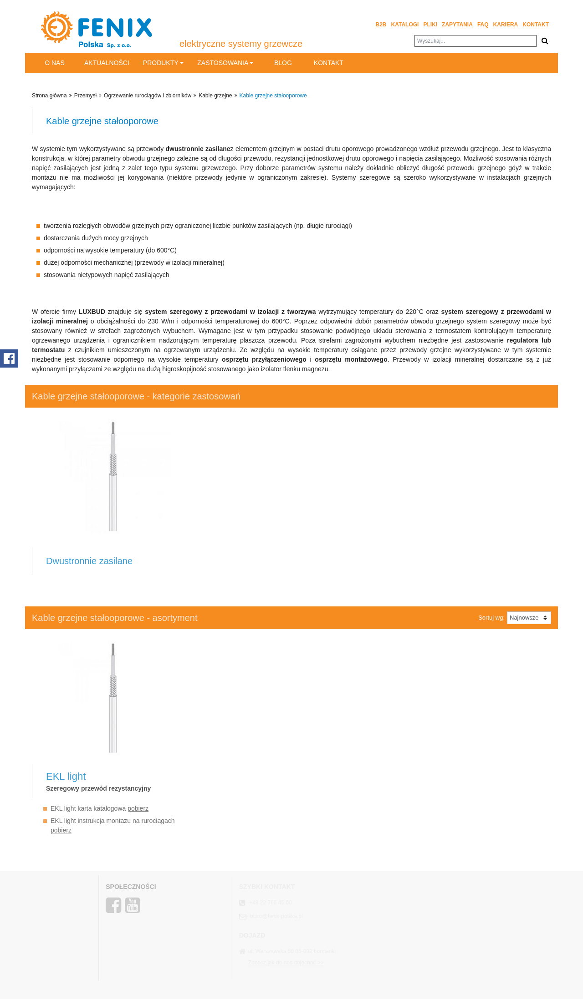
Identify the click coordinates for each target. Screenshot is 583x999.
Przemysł (85, 95)
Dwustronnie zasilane (89, 561)
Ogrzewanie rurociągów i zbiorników (147, 95)
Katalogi (405, 24)
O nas (55, 62)
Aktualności (106, 62)
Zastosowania (225, 62)
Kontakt (535, 24)
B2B (381, 24)
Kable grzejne (215, 95)
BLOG (283, 62)
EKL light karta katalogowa (99, 808)
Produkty (163, 62)
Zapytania (457, 24)
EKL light (66, 776)
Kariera (505, 24)
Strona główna (49, 95)
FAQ (483, 24)
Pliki (430, 24)
